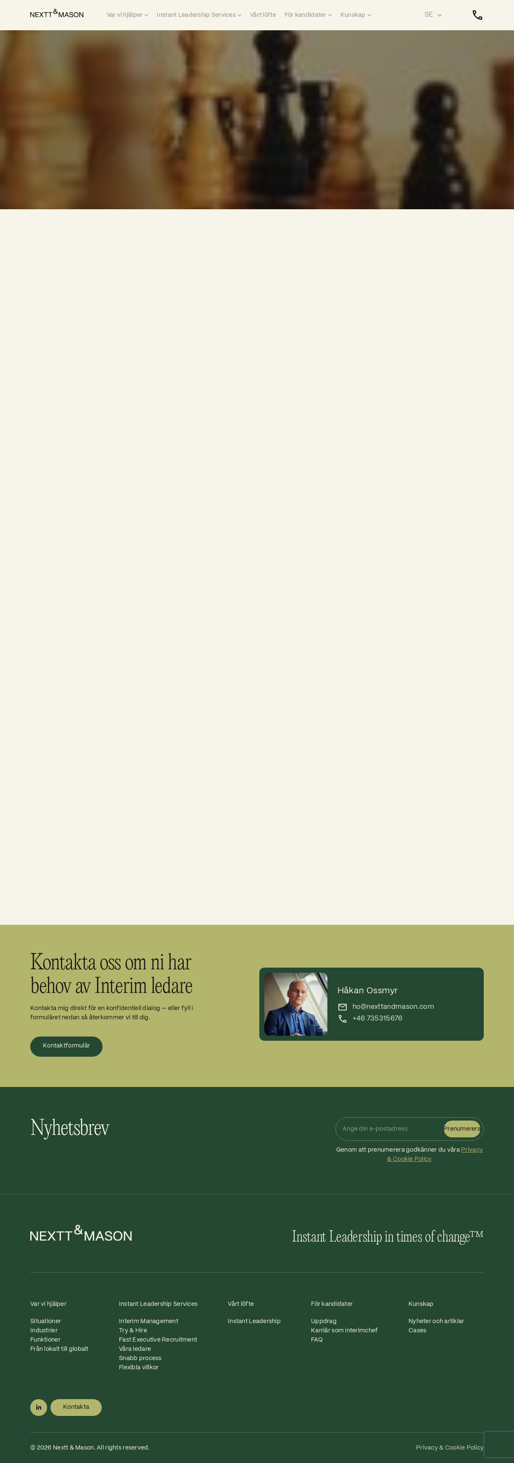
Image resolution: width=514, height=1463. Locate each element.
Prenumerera (462, 1129)
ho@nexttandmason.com (393, 1007)
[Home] (66, 13)
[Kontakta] (477, 15)
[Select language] (433, 15)
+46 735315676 (378, 1019)
